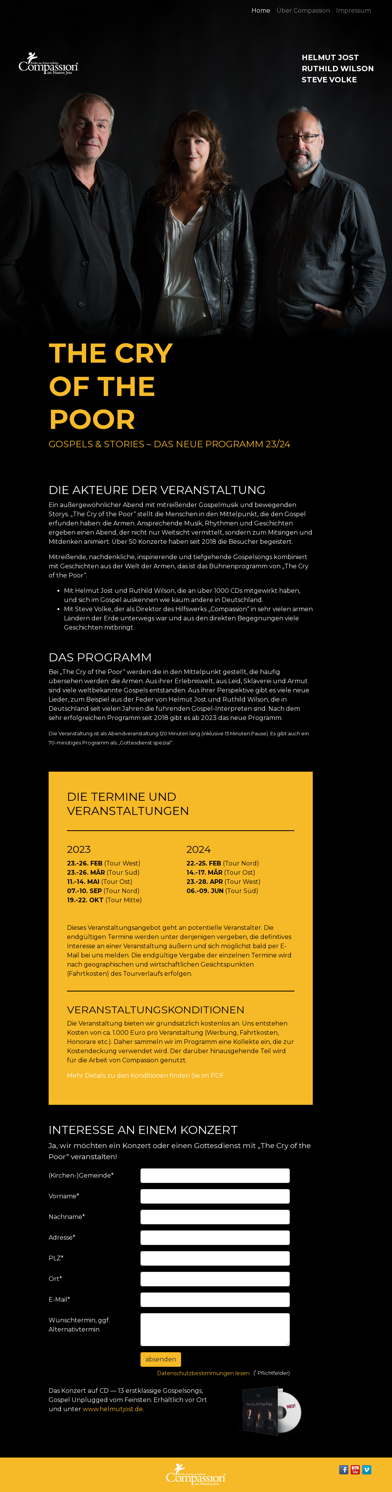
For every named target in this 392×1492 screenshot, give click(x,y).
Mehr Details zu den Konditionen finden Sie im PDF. (146, 1075)
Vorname (64, 1196)
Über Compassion (303, 10)
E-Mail (59, 1299)
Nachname (67, 1216)
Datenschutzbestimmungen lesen (203, 1373)
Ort (55, 1279)
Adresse (62, 1237)
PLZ (56, 1258)
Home (261, 10)
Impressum (353, 10)
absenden (160, 1359)
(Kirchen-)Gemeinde (81, 1175)
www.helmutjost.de (113, 1409)
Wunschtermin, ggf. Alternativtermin (79, 1325)
